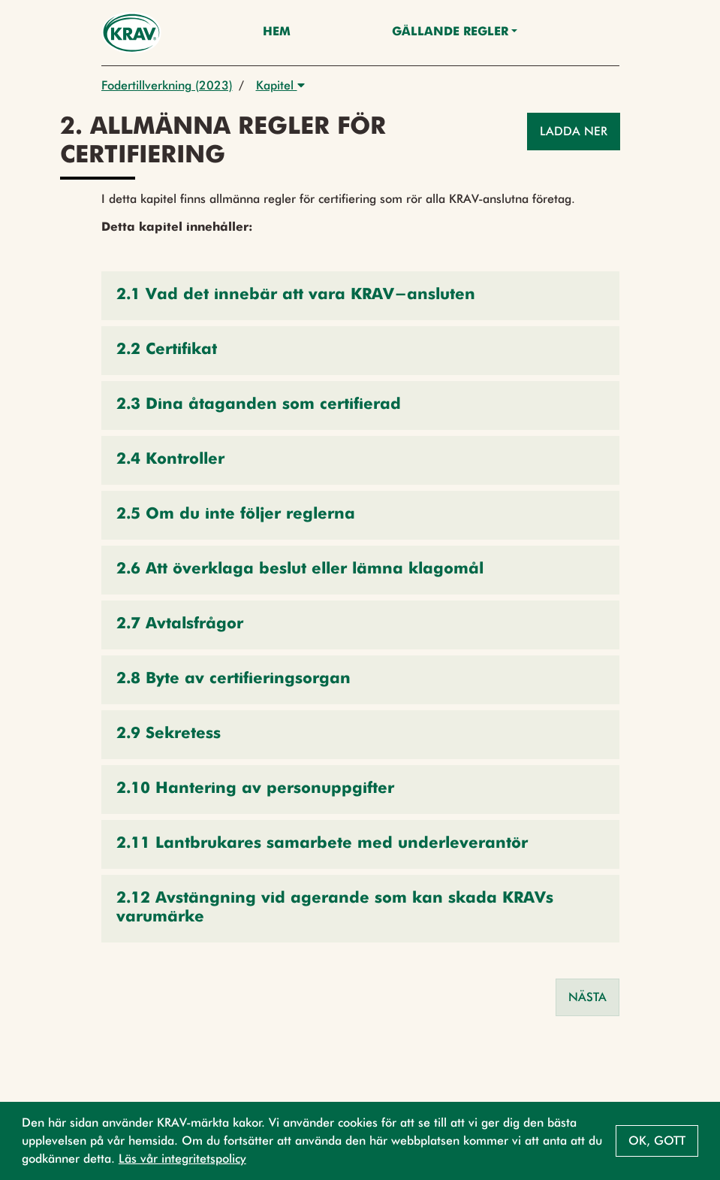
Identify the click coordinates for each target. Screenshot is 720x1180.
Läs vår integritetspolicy (182, 1158)
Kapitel (280, 85)
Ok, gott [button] (656, 1140)
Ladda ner (573, 131)
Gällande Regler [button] (450, 32)
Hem (277, 32)
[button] (360, 295)
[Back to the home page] (131, 32)
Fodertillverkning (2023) (167, 85)
